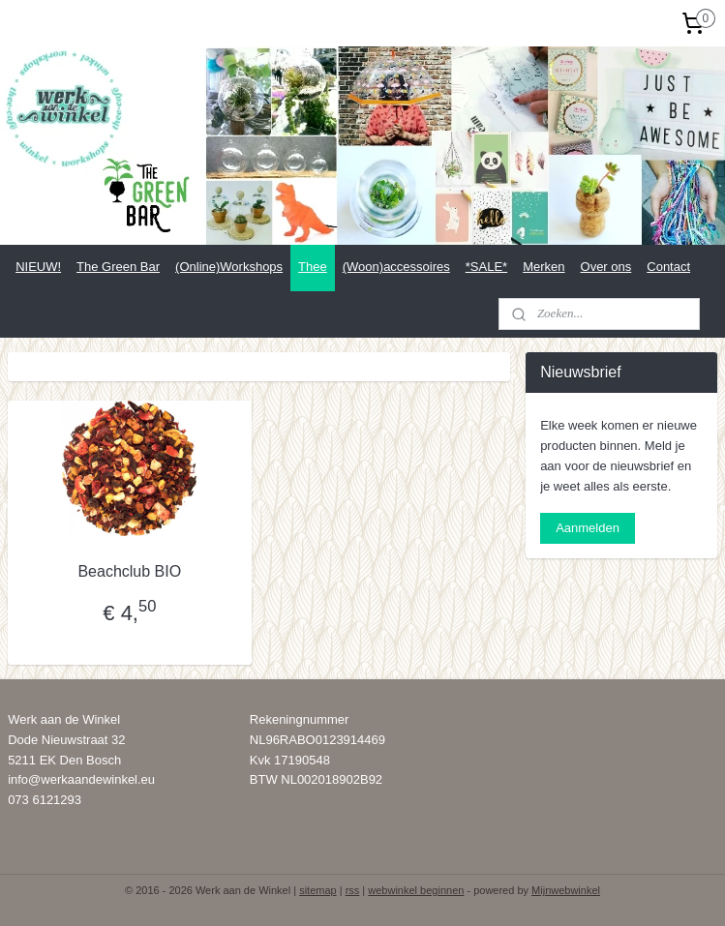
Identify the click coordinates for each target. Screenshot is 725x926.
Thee (312, 266)
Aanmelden (587, 528)
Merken (543, 266)
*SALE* (486, 266)
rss (353, 890)
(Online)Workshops (229, 266)
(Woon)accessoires (396, 266)
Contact (668, 266)
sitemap (318, 890)
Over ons (606, 266)
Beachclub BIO (129, 571)
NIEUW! (38, 266)
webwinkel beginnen (416, 890)
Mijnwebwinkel (565, 890)
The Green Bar (118, 266)
